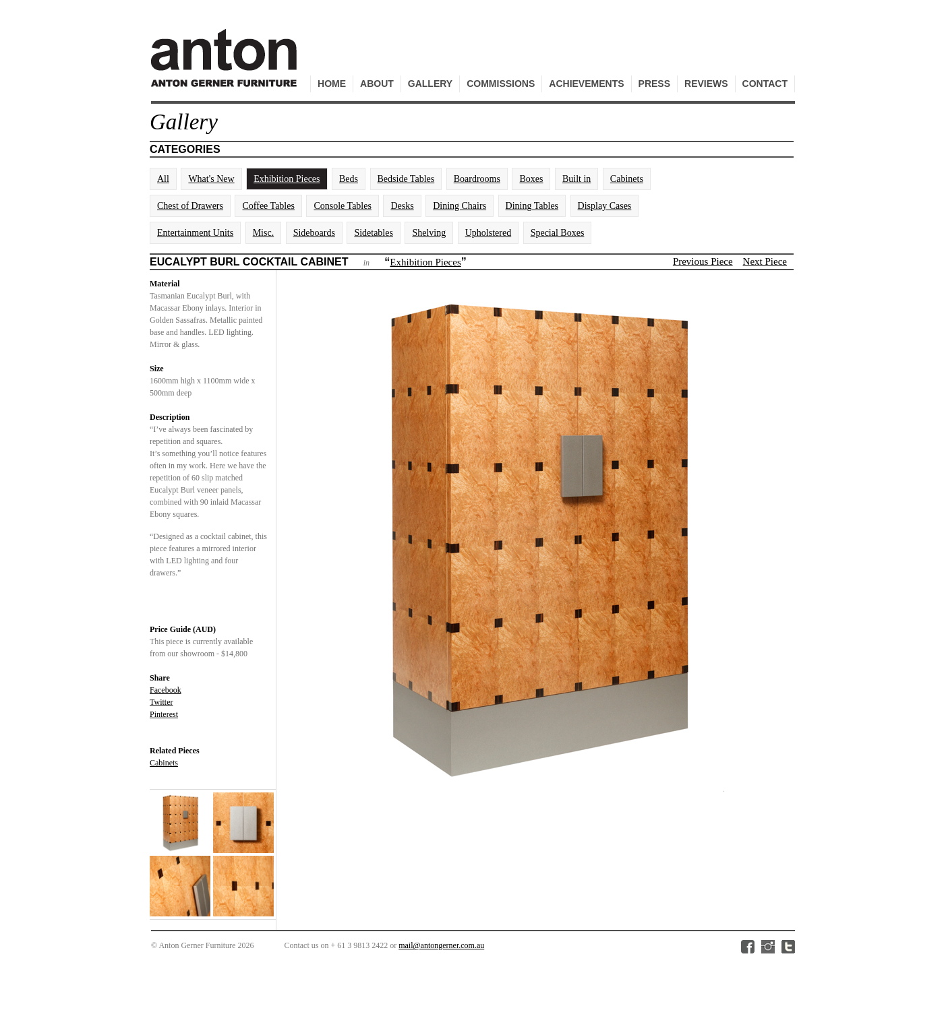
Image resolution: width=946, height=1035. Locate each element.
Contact (765, 83)
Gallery (430, 83)
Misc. (263, 233)
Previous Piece (703, 261)
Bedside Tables (406, 179)
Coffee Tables (268, 206)
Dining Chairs (459, 206)
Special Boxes (558, 233)
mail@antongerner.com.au (441, 945)
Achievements (586, 83)
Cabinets (626, 179)
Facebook (165, 690)
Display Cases (605, 206)
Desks (401, 206)
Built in (576, 179)
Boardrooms (477, 179)
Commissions (501, 83)
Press (654, 83)
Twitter (161, 702)
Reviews (706, 83)
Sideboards (314, 233)
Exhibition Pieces (287, 179)
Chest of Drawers (190, 206)
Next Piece (765, 261)
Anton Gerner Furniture (226, 65)
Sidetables (373, 233)
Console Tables (342, 206)
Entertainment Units (195, 233)
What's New (211, 179)
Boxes (531, 179)
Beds (348, 179)
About (377, 83)
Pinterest (164, 714)
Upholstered (488, 233)
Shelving (429, 233)
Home (332, 83)
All (163, 179)
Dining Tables (532, 206)
